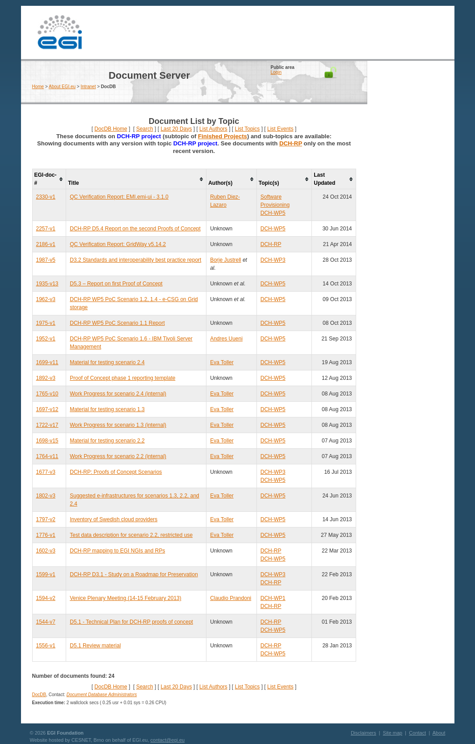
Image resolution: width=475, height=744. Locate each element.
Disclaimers (363, 732)
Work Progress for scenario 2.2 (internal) (118, 456)
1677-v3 (45, 472)
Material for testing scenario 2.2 (107, 441)
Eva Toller (221, 362)
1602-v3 (45, 551)
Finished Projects (222, 136)
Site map (392, 732)
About (439, 732)
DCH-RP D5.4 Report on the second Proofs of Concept (135, 228)
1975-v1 (45, 323)
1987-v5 (45, 260)
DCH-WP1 (273, 598)
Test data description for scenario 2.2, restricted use (131, 535)
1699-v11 (47, 362)
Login (276, 72)
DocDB (39, 694)
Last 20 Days (176, 129)
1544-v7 (45, 622)
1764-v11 (47, 456)
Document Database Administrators (102, 694)
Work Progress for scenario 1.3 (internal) (118, 425)
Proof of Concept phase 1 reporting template (122, 378)
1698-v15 (47, 441)
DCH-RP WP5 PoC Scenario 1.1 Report (117, 323)
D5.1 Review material (95, 645)
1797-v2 (45, 519)
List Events (280, 129)
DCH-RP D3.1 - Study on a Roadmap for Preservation (134, 574)
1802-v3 (45, 496)
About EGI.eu (62, 86)
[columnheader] (49, 179)
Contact (417, 732)
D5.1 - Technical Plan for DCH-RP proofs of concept (131, 622)
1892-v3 (45, 378)
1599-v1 (45, 574)
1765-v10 (47, 394)
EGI (60, 32)
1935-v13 (47, 284)
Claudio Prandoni (230, 598)
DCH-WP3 (273, 260)
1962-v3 (45, 299)
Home (38, 86)
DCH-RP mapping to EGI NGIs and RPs (117, 551)
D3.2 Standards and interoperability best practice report (135, 260)
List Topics (247, 129)
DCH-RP (290, 143)
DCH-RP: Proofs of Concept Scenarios (116, 472)
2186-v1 (45, 244)
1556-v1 (45, 645)
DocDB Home (110, 129)
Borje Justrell (225, 260)
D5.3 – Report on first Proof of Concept (116, 284)
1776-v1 (45, 535)
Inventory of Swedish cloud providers (113, 519)
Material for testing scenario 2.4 (107, 362)
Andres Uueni (226, 339)
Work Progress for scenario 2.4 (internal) (118, 394)
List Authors (213, 129)
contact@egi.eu (168, 740)
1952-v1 (45, 339)
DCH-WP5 (273, 213)
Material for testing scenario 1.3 (107, 409)
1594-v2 (45, 598)
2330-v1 (45, 197)
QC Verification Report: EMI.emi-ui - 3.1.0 (119, 197)
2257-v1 (45, 228)
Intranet (88, 86)
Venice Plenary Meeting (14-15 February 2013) (125, 598)
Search (144, 129)
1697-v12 (47, 409)
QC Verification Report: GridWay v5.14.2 (118, 244)
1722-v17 (47, 425)
